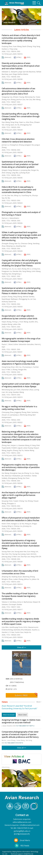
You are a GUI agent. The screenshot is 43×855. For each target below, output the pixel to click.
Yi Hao (11, 632)
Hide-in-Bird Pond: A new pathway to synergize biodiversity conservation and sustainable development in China (19, 190)
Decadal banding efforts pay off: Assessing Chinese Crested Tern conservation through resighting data (21, 116)
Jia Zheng (25, 473)
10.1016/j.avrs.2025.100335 (12, 178)
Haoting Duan (16, 577)
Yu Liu (32, 473)
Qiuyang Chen (7, 501)
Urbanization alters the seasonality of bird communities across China (20, 572)
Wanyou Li (16, 170)
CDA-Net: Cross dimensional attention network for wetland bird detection (18, 140)
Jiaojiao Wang (7, 324)
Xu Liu (14, 269)
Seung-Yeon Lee (8, 552)
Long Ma (15, 173)
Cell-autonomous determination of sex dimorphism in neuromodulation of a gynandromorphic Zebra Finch (18, 91)
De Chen (26, 478)
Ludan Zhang (18, 579)
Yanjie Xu (27, 632)
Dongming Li (17, 274)
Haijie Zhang (6, 322)
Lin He (4, 195)
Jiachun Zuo (20, 99)
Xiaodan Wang (18, 392)
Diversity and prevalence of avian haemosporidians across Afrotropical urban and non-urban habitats (21, 66)
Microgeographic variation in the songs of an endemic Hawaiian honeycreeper (21, 339)
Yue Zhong (29, 501)
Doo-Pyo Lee (25, 557)
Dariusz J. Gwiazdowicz (10, 218)
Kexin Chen (6, 524)
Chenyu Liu (18, 526)
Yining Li (15, 322)
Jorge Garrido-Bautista (26, 72)
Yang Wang (26, 271)
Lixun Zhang (11, 740)
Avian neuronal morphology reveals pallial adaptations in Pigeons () (20, 362)
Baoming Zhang (29, 577)
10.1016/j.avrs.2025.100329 (12, 130)
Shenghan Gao (15, 473)
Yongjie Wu (22, 370)
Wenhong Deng (26, 415)
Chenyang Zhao (8, 412)
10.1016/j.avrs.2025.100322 (12, 422)
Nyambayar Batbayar (10, 299)
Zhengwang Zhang (15, 478)
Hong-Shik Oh (36, 557)
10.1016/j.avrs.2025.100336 (12, 483)
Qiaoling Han (21, 246)
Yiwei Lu (22, 122)
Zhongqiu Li (11, 503)
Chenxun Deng (26, 243)
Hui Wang (5, 473)
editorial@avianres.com (22, 822)
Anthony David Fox (9, 302)
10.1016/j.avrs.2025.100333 (12, 307)
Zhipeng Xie (6, 577)
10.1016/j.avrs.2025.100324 (12, 637)
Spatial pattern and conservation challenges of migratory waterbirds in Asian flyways (21, 385)
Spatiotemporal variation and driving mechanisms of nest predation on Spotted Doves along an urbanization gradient (20, 164)
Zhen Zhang (6, 173)
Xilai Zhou (29, 122)
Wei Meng (36, 99)
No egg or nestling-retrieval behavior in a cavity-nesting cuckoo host (19, 407)
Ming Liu (17, 195)
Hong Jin (28, 524)
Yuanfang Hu (26, 195)
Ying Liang (13, 49)
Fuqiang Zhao (7, 46)
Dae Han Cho (7, 554)
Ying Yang (36, 46)
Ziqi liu (21, 450)
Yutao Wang (20, 740)
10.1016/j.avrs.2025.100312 (12, 455)
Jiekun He (35, 579)
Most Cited (22, 715)
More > (38, 702)
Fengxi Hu (35, 170)
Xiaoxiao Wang (23, 445)
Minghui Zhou (7, 579)
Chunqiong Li (27, 367)
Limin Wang (35, 271)
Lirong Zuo (36, 269)
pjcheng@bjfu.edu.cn (22, 831)
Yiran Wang (23, 322)
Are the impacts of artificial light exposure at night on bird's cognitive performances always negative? (21, 495)
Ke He (17, 125)
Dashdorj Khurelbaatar (22, 630)
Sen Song (29, 740)
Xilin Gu (18, 367)
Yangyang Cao (7, 97)
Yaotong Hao (6, 274)
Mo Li (29, 269)
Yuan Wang (17, 46)
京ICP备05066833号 (22, 834)
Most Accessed (8, 715)
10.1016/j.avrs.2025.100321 (12, 279)
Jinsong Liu (27, 526)
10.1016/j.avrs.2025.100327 (12, 105)
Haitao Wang (29, 450)
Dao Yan (10, 195)
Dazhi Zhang (27, 46)
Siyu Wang (6, 122)
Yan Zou (29, 99)
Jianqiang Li (14, 415)
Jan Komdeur (26, 476)
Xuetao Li (5, 49)
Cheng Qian (9, 125)
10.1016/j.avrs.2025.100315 (12, 329)
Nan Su (17, 243)
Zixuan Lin (6, 415)
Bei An (4, 740)
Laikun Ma (17, 324)
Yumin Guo (19, 632)
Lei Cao (33, 299)
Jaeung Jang (6, 557)
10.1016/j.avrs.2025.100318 (12, 509)
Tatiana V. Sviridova (9, 602)
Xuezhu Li (35, 630)
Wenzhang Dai (7, 390)
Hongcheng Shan (8, 367)
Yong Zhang (17, 297)
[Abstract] (6, 57)
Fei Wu (7, 198)
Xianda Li (5, 632)
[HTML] (17, 57)
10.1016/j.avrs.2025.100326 (12, 223)
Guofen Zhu (33, 322)
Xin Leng (9, 392)
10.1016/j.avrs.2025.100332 (12, 375)
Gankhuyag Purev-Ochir (18, 627)
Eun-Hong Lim (32, 552)
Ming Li (10, 526)
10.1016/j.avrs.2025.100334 (12, 152)
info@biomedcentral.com (29, 825)
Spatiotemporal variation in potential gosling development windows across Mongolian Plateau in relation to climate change (21, 291)
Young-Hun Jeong (19, 554)
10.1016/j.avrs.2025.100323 (12, 203)
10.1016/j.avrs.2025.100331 (12, 352)
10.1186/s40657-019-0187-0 (14, 743)
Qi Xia (22, 524)
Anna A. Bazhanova (24, 602)
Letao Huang (28, 448)
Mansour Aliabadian (13, 476)
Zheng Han (6, 445)
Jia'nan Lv (5, 145)
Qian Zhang (21, 269)
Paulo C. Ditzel (7, 344)
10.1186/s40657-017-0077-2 (25, 726)
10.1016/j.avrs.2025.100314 (12, 584)
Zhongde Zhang (8, 243)
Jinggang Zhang (20, 412)
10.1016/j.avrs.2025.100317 (12, 610)
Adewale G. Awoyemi (10, 72)
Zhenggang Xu (24, 299)
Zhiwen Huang (18, 97)
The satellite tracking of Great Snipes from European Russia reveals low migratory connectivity (20, 596)
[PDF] (27, 57)
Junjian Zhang (7, 297)
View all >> (21, 647)
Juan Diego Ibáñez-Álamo (18, 74)
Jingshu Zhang (12, 450)
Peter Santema (32, 412)
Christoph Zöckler (15, 604)
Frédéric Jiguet (16, 448)
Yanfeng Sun (6, 269)
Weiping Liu (10, 246)
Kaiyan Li (14, 445)
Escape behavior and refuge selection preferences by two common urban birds (19, 317)
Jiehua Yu (27, 579)
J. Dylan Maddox (7, 726)
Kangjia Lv (15, 524)
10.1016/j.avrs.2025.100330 (12, 79)
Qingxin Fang (7, 170)
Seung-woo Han (21, 552)
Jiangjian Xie (29, 145)
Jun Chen (17, 390)
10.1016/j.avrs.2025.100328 (12, 562)
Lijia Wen (5, 627)
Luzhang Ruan (24, 173)
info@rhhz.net (28, 854)
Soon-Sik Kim (31, 554)
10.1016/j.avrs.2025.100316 (12, 54)
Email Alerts (22, 840)
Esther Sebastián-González (23, 344)
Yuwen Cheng (18, 501)
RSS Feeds (22, 845)
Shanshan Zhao (27, 390)
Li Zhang (14, 370)
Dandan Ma (17, 271)
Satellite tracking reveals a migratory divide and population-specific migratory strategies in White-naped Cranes (21, 621)
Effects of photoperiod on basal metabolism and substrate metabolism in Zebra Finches (21, 519)
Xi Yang (33, 445)
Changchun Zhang (17, 145)
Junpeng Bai (25, 170)
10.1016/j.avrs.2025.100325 (12, 531)
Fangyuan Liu (7, 271)
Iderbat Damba (28, 297)
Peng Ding (14, 122)
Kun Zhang (11, 99)
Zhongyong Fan (26, 125)
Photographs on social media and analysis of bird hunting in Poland (21, 213)
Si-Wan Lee (15, 557)
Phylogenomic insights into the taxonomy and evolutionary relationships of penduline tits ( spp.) (21, 467)
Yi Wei (8, 370)
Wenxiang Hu (30, 97)
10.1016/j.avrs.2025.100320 (12, 251)
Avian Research (9, 22)
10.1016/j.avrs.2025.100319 (12, 397)
